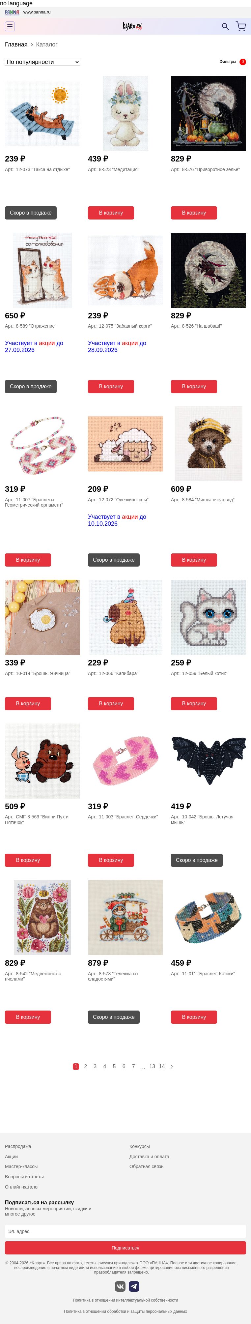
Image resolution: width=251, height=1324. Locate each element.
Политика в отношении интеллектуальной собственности (125, 1300)
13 (152, 1066)
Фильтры (228, 61)
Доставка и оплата (149, 1156)
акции (47, 343)
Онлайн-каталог (22, 1187)
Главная (16, 44)
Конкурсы (139, 1146)
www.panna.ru (36, 12)
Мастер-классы (21, 1166)
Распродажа (18, 1146)
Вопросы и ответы (24, 1176)
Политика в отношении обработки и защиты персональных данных (125, 1311)
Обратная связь (146, 1166)
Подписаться (125, 1247)
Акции (11, 1156)
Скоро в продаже (31, 213)
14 (162, 1066)
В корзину (111, 213)
